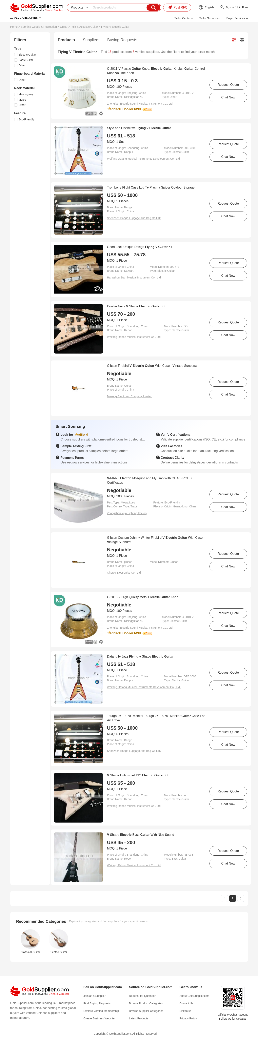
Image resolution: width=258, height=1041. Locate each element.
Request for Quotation (142, 995)
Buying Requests (122, 40)
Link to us (185, 1010)
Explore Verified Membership (101, 1010)
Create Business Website (99, 1018)
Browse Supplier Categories (146, 1010)
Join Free (242, 7)
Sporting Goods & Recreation (39, 26)
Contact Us (186, 1003)
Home (14, 26)
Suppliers (91, 40)
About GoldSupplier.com (194, 995)
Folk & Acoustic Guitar (84, 26)
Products (66, 40)
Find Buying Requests (97, 1003)
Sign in (230, 7)
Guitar (64, 26)
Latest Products (138, 1018)
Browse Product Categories (146, 1003)
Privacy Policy (188, 1018)
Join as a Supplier (95, 995)
